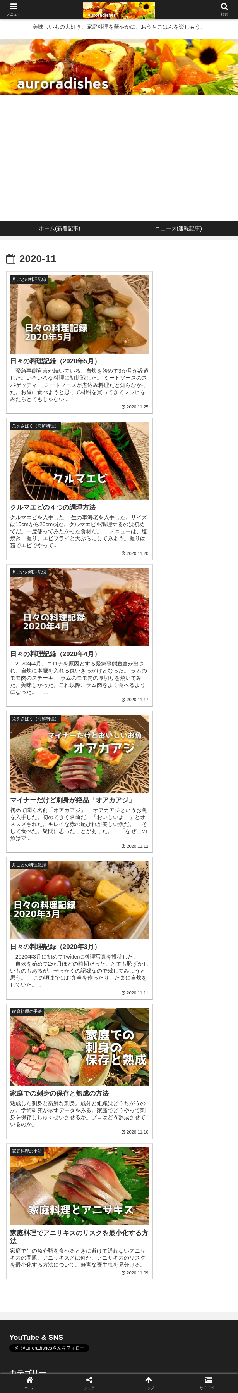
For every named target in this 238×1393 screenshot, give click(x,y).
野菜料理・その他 (119, 970)
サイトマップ (194, 1372)
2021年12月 (119, 1059)
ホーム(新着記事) (44, 1361)
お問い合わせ (119, 1372)
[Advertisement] (119, 162)
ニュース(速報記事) (119, 1361)
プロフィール (194, 1361)
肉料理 (119, 951)
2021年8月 (119, 1078)
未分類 (119, 1008)
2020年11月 (119, 1116)
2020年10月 (119, 1135)
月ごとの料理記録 (119, 989)
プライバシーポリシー (44, 1372)
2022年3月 (119, 1040)
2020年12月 (119, 1097)
